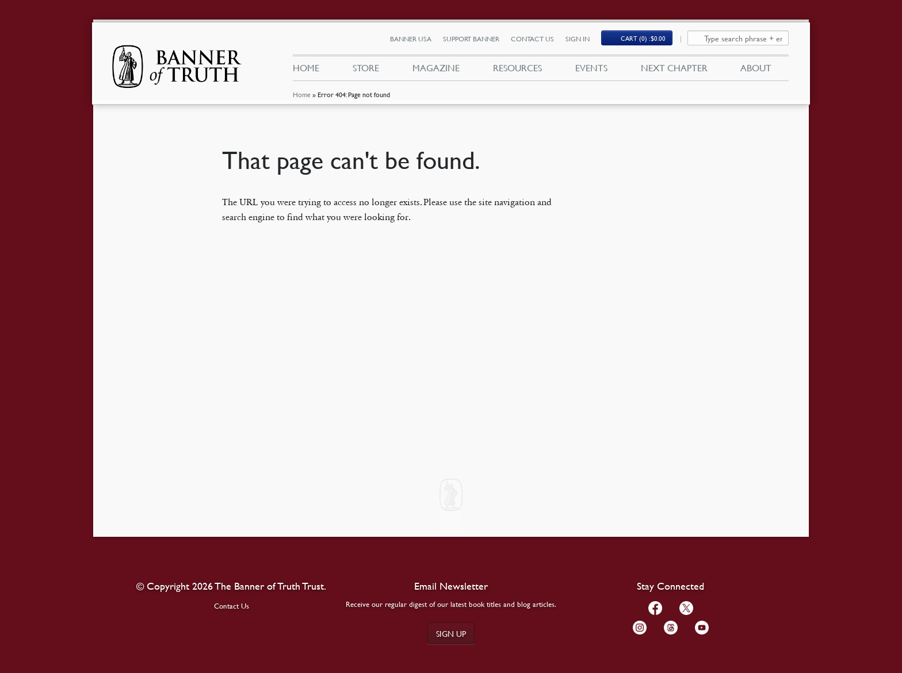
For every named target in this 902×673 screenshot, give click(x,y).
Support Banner (471, 38)
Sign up (451, 633)
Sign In (577, 38)
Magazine (436, 68)
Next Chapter (674, 68)
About (755, 68)
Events (591, 68)
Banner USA (410, 38)
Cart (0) (643, 38)
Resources (517, 68)
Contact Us (532, 38)
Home (302, 94)
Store (366, 68)
